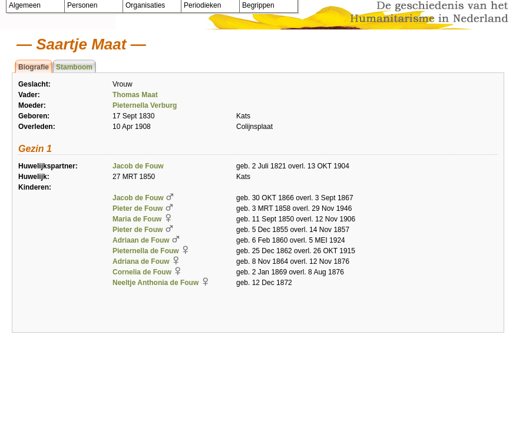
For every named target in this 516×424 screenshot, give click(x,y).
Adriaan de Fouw (141, 240)
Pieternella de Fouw (146, 251)
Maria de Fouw (137, 219)
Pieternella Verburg (145, 105)
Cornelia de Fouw (142, 272)
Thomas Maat (135, 95)
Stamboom (74, 67)
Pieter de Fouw (138, 208)
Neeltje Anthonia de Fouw (156, 283)
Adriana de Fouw (141, 261)
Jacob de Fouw (138, 166)
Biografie (33, 67)
